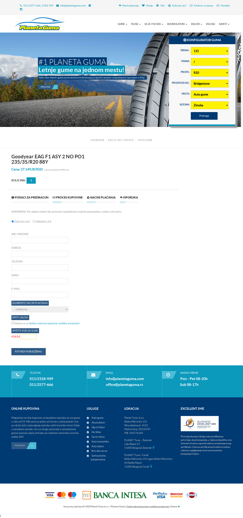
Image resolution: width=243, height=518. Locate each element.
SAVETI (224, 24)
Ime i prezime (19, 234)
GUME (122, 24)
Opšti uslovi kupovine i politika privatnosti (148, 506)
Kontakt (223, 5)
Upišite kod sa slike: (25, 330)
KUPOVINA (25, 445)
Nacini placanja (129, 5)
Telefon (16, 261)
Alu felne (96, 432)
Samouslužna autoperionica (98, 457)
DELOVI (196, 24)
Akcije (147, 5)
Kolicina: (18, 180)
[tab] (29, 198)
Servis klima (98, 436)
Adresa (16, 247)
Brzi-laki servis (99, 450)
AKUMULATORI (177, 24)
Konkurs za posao (201, 5)
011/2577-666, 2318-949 (38, 5)
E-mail (15, 288)
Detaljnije (49, 76)
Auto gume (97, 417)
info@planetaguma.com (73, 5)
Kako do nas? (177, 5)
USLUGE (210, 24)
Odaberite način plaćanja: (30, 303)
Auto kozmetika (100, 441)
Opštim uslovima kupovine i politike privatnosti (54, 323)
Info (160, 5)
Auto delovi (98, 446)
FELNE (136, 24)
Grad (14, 275)
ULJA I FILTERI (153, 24)
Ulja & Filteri (98, 427)
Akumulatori (98, 422)
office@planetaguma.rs (124, 385)
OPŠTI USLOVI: (20, 317)
